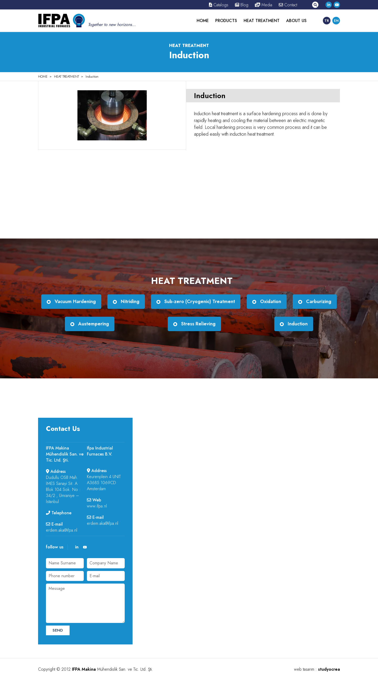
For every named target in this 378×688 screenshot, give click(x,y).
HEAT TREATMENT (262, 21)
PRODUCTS (226, 21)
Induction (92, 76)
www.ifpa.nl (97, 506)
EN (336, 20)
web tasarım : (317, 669)
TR (326, 20)
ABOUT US (296, 21)
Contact (288, 5)
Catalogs (218, 5)
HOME (203, 21)
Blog (241, 5)
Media (263, 5)
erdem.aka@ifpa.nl (61, 530)
